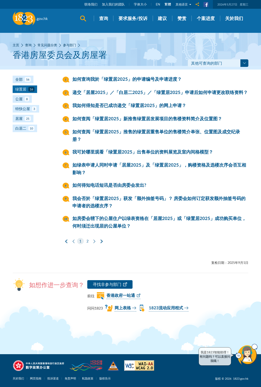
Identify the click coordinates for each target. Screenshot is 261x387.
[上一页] (73, 241)
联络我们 (90, 4)
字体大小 (139, 4)
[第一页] (66, 241)
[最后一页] (101, 241)
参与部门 (69, 45)
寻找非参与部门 (107, 284)
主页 (16, 45)
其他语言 (183, 4)
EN (157, 4)
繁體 (167, 4)
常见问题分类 (47, 45)
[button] (247, 354)
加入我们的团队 (112, 4)
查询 (28, 45)
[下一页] (94, 241)
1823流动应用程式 (166, 308)
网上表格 (123, 308)
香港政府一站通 (120, 296)
